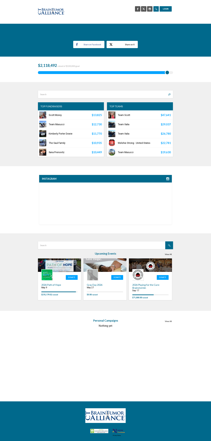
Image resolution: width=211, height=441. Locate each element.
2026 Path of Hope (51, 350)
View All (168, 320)
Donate (71, 343)
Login (165, 9)
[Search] (156, 9)
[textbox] (105, 160)
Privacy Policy (117, 435)
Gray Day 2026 (94, 350)
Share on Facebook (88, 110)
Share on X (122, 110)
